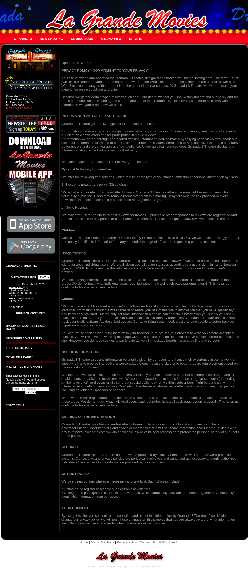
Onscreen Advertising (24, 338)
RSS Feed (168, 542)
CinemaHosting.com (149, 566)
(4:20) (13, 301)
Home (84, 542)
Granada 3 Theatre (21, 265)
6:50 (20, 290)
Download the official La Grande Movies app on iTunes (31, 224)
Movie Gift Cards (19, 357)
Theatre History (19, 347)
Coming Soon (82, 39)
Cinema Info (111, 39)
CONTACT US (15, 405)
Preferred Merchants (24, 366)
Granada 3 (23, 39)
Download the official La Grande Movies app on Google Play (31, 246)
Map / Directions (19, 108)
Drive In (135, 39)
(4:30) (13, 295)
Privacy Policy (127, 542)
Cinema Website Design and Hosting (107, 566)
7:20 (20, 301)
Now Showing (51, 39)
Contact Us (148, 542)
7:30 (20, 295)
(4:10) (13, 290)
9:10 (26, 290)
